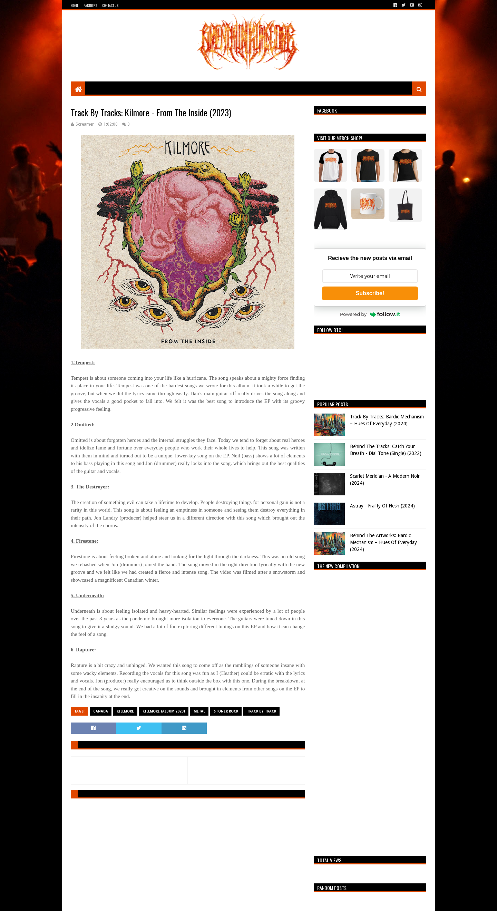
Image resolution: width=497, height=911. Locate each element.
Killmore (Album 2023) (164, 711)
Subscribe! (370, 293)
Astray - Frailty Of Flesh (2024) (382, 505)
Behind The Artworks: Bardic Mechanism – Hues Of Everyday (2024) (383, 542)
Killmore (125, 711)
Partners (90, 5)
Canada (100, 711)
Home (74, 5)
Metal (199, 711)
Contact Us (110, 5)
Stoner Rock (226, 711)
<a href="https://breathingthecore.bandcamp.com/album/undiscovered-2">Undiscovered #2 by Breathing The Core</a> (370, 711)
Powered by (370, 314)
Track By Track (261, 711)
